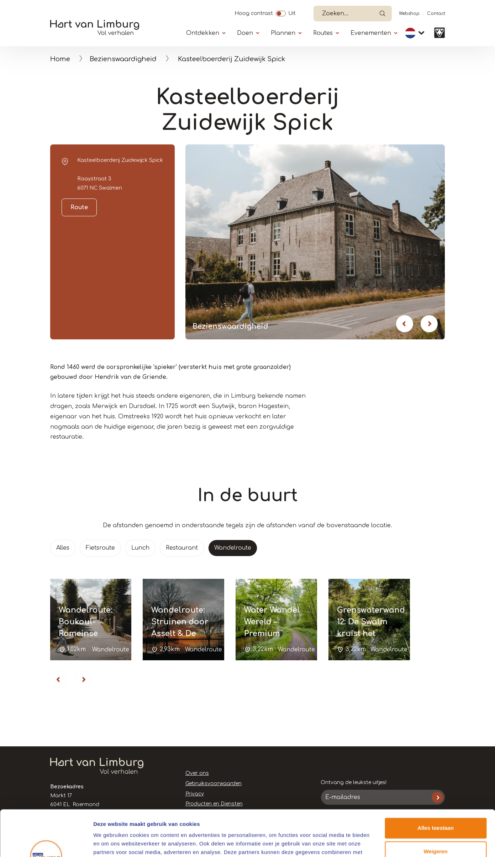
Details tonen (110, 843)
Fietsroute (100, 548)
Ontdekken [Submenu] (202, 33)
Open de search (382, 13)
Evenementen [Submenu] (371, 33)
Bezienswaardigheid (123, 59)
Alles (62, 548)
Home (60, 59)
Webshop (409, 13)
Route (79, 207)
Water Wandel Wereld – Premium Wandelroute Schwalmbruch (274, 633)
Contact (436, 13)
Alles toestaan (435, 782)
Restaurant (182, 548)
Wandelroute (232, 548)
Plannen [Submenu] (283, 33)
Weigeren (435, 805)
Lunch (140, 548)
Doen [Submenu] (245, 33)
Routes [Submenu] (323, 33)
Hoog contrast (254, 12)
